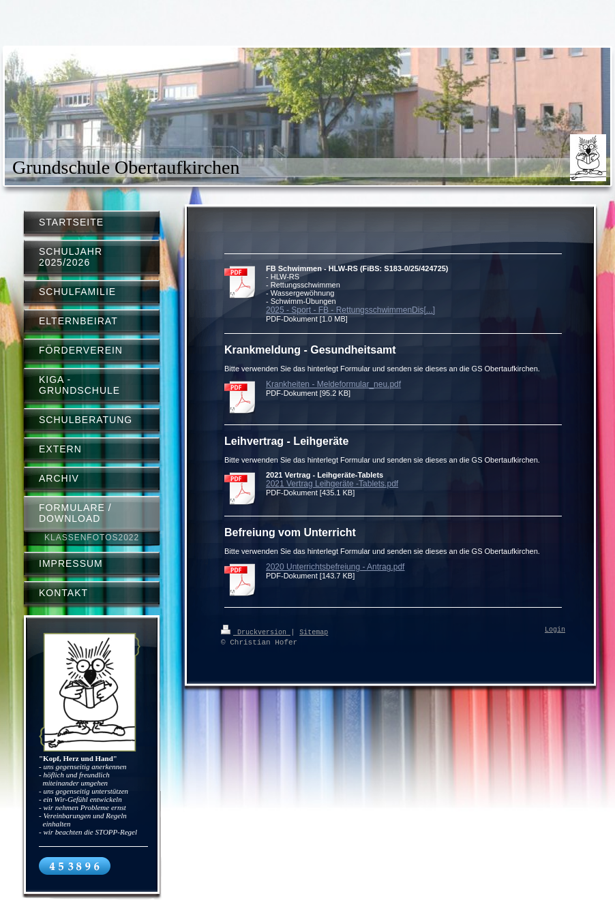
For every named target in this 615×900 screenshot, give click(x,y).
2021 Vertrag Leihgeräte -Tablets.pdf (332, 483)
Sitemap (313, 631)
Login (555, 630)
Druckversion (255, 631)
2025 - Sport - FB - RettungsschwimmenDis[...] (350, 310)
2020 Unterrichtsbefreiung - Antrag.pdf (335, 567)
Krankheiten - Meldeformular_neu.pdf (333, 384)
